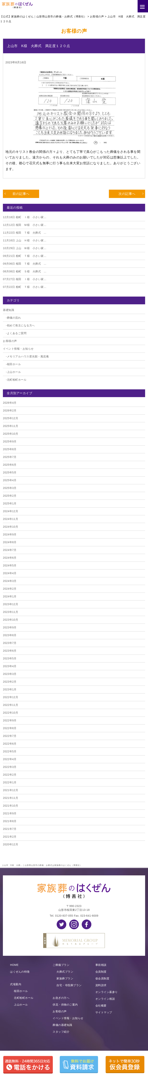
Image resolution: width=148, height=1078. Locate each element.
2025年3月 (9, 488)
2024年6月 (9, 557)
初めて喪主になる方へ (21, 325)
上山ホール (14, 371)
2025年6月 (9, 464)
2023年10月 (10, 619)
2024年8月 (9, 542)
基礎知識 (8, 309)
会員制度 (101, 971)
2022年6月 (9, 743)
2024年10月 (10, 526)
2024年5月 (9, 565)
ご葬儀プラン (61, 964)
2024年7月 (9, 549)
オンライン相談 (105, 998)
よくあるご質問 (17, 333)
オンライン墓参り (106, 992)
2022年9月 (9, 720)
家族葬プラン (64, 978)
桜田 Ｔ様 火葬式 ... (24, 232)
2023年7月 (9, 642)
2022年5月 (9, 751)
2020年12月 (10, 844)
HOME (14, 964)
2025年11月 (10, 426)
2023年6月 (9, 650)
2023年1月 (9, 689)
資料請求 (101, 985)
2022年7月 (9, 735)
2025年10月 (10, 433)
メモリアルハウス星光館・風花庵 (28, 356)
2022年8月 (9, 728)
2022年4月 (9, 759)
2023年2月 (9, 681)
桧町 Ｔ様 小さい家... (24, 255)
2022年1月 (9, 782)
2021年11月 (10, 797)
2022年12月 (10, 697)
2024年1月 (9, 596)
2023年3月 (9, 673)
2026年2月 (9, 410)
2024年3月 (9, 580)
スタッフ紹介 (61, 1031)
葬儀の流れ (14, 317)
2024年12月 (10, 511)
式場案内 (15, 984)
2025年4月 (9, 480)
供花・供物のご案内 (65, 1004)
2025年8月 (9, 449)
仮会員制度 (102, 978)
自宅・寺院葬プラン (69, 985)
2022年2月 (9, 774)
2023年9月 (9, 627)
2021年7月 (9, 828)
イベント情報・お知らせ (18, 348)
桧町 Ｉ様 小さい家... (24, 217)
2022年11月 (10, 704)
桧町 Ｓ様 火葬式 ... (24, 271)
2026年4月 (9, 402)
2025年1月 (9, 503)
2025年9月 (9, 441)
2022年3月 (9, 766)
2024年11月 (10, 519)
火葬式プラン (64, 971)
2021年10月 (10, 805)
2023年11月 (10, 611)
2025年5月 (9, 472)
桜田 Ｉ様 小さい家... (24, 279)
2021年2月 (9, 836)
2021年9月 (9, 813)
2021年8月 (9, 821)
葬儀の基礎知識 (62, 1024)
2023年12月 (10, 604)
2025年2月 (9, 495)
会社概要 (101, 1005)
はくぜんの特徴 (20, 971)
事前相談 (101, 964)
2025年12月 (10, 418)
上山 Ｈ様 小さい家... (24, 240)
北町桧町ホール (17, 379)
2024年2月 (9, 588)
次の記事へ (127, 194)
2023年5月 (9, 658)
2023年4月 (9, 666)
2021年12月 (10, 790)
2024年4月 (9, 573)
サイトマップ (103, 1012)
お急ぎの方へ (61, 997)
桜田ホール (14, 364)
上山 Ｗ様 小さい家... (24, 248)
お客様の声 (10, 340)
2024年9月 (9, 534)
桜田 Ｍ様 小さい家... (24, 224)
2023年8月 (9, 635)
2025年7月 (9, 457)
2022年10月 (10, 712)
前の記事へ (21, 194)
